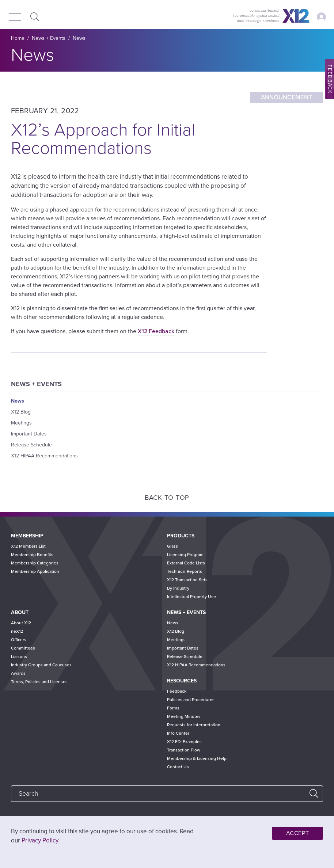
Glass (172, 546)
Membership (27, 536)
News (79, 38)
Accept (297, 833)
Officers (18, 639)
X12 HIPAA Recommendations (44, 456)
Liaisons (19, 656)
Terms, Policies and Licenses (39, 681)
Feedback (176, 691)
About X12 (21, 622)
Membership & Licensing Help (197, 758)
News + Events (48, 38)
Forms (173, 708)
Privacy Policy (40, 840)
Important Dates (29, 434)
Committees (23, 648)
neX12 (17, 631)
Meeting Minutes (184, 716)
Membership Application (35, 571)
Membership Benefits (32, 554)
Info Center (178, 733)
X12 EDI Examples (184, 741)
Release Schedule (31, 445)
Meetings (21, 423)
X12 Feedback (156, 331)
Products (180, 536)
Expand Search (33, 16)
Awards (18, 673)
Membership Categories (34, 563)
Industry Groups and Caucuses (41, 664)
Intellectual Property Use (191, 596)
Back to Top (167, 498)
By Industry (178, 588)
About (20, 612)
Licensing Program (185, 554)
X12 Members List (28, 546)
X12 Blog (21, 412)
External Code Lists (186, 563)
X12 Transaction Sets (187, 579)
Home (17, 38)
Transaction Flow (183, 750)
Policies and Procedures (191, 699)
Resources (182, 681)
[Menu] (15, 17)
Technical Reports (184, 571)
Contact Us (178, 766)
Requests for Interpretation (193, 724)
